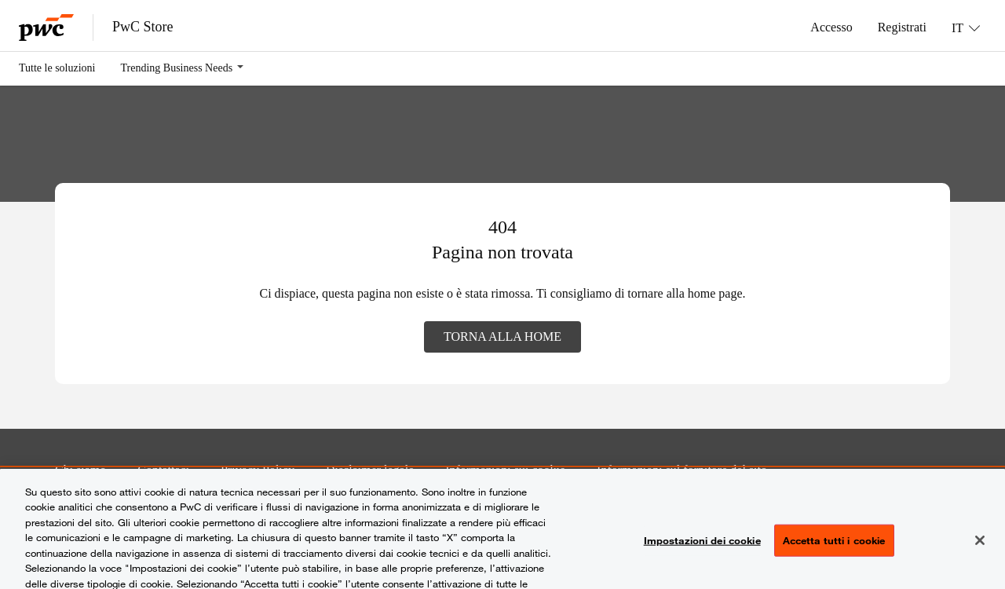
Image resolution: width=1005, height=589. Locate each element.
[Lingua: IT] (965, 27)
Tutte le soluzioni (57, 67)
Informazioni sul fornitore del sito (682, 469)
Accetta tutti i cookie (834, 547)
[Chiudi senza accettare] (980, 547)
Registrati (902, 26)
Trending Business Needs (177, 67)
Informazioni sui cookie (505, 469)
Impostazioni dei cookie (702, 547)
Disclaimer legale (370, 469)
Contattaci (163, 469)
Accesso (831, 26)
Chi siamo (80, 469)
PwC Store (143, 27)
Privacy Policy (257, 469)
